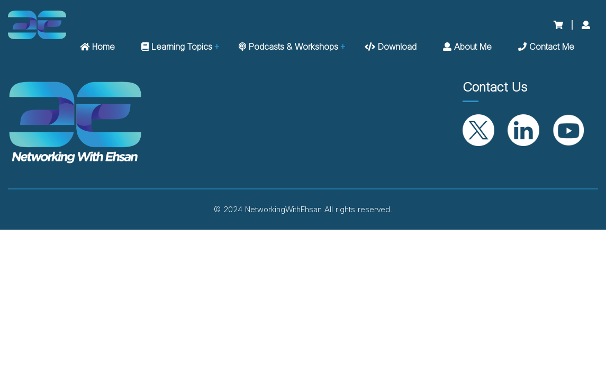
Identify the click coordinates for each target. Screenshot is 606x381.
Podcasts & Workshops (288, 47)
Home (97, 47)
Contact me (546, 47)
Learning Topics (176, 47)
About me (467, 47)
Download (391, 47)
